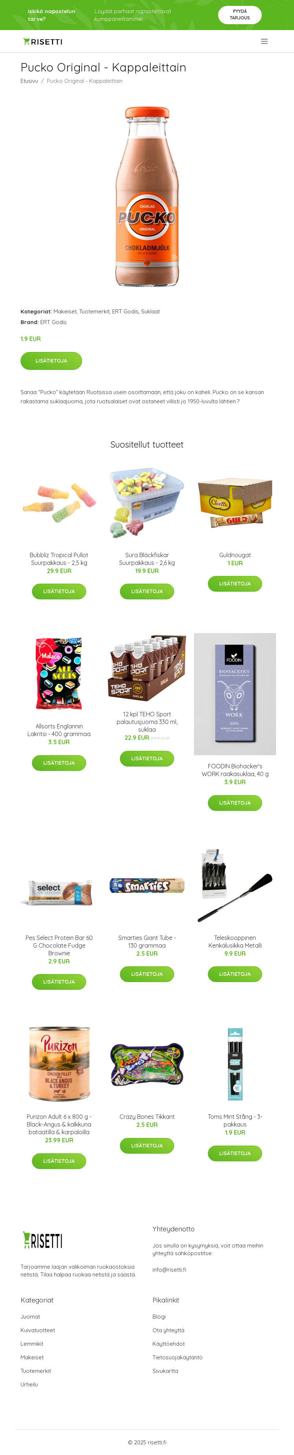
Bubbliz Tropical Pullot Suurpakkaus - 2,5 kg (59, 558)
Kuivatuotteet (38, 1330)
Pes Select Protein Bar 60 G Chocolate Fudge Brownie (59, 945)
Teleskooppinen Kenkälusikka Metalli (235, 941)
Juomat (30, 1316)
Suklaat (150, 311)
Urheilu (29, 1384)
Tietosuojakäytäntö (177, 1357)
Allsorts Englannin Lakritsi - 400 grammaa (59, 730)
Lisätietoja (51, 360)
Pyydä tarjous (240, 14)
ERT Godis (125, 311)
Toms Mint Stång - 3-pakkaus (235, 1120)
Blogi (159, 1316)
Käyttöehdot (168, 1343)
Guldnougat (235, 555)
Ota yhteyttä (168, 1330)
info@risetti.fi (169, 1269)
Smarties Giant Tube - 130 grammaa (147, 941)
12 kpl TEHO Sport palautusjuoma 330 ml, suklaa (147, 721)
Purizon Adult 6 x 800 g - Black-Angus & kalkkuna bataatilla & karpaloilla (59, 1124)
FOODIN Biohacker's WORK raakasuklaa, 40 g (235, 770)
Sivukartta (165, 1370)
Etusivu (29, 80)
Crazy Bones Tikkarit (147, 1116)
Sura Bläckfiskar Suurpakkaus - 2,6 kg (147, 558)
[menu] (264, 41)
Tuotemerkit (94, 311)
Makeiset (65, 311)
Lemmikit (32, 1343)
